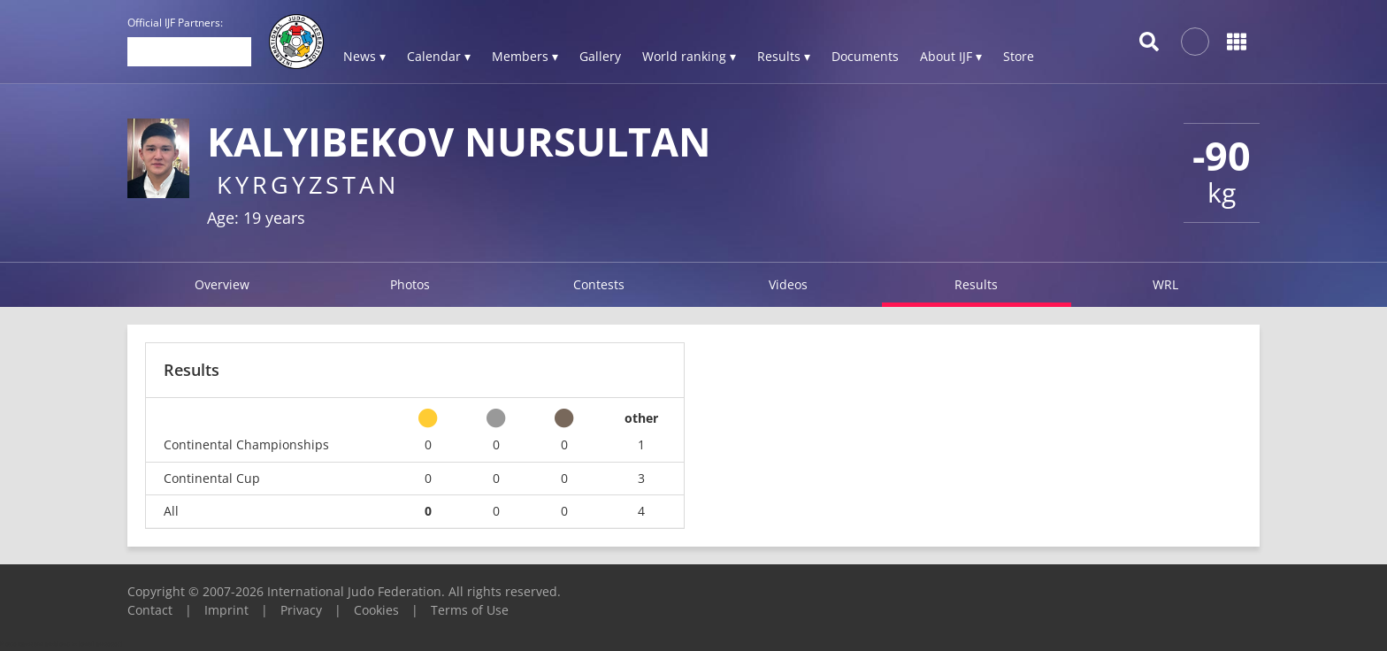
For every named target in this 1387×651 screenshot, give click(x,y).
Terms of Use (470, 609)
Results (976, 284)
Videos (788, 284)
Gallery (600, 56)
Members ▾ (525, 56)
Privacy (301, 609)
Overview (222, 284)
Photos (410, 284)
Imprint (226, 609)
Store (1018, 56)
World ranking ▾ (689, 56)
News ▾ (364, 56)
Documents (865, 56)
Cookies (376, 609)
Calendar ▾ (439, 56)
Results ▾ (783, 56)
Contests (599, 284)
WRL (1165, 284)
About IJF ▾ (951, 56)
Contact (149, 609)
